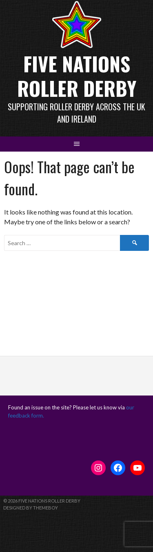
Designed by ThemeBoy (30, 507)
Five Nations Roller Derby (76, 76)
